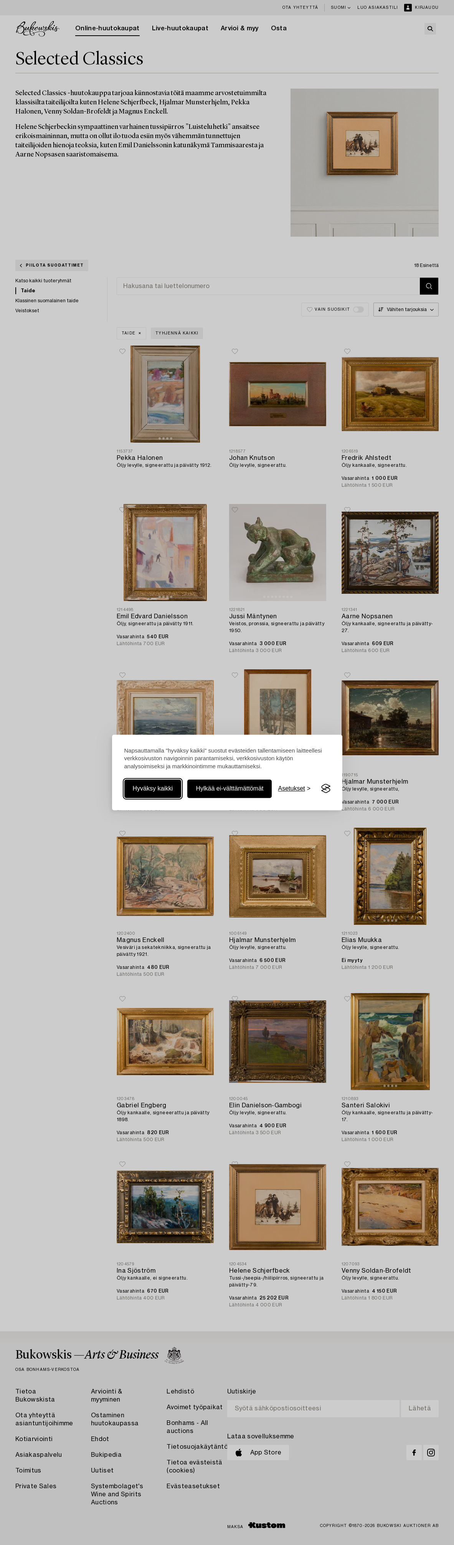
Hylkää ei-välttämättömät (229, 788)
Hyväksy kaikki (153, 788)
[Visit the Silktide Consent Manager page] (326, 788)
